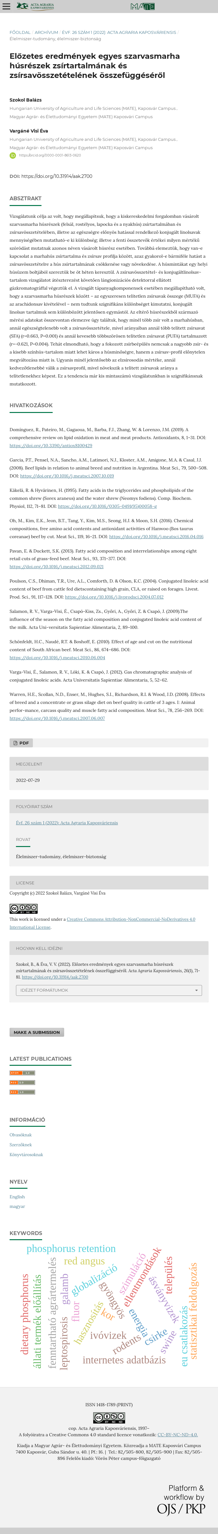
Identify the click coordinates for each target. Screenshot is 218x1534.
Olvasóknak (21, 1135)
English (17, 1197)
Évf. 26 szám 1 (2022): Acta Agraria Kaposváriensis (119, 32)
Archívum (46, 32)
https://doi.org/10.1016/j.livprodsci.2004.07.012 (114, 597)
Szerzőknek (21, 1145)
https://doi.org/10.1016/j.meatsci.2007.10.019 (67, 476)
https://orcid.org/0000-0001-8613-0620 (50, 155)
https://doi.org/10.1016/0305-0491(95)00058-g (107, 506)
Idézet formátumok (44, 990)
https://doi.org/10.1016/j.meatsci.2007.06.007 (57, 718)
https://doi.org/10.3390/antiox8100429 (51, 445)
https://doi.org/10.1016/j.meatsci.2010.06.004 (57, 657)
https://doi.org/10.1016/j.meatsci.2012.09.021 (56, 566)
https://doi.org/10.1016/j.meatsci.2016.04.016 (156, 536)
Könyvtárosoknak (26, 1154)
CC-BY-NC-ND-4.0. (178, 1435)
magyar (17, 1206)
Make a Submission (37, 1032)
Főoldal (20, 32)
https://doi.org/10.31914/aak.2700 (56, 176)
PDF (23, 742)
